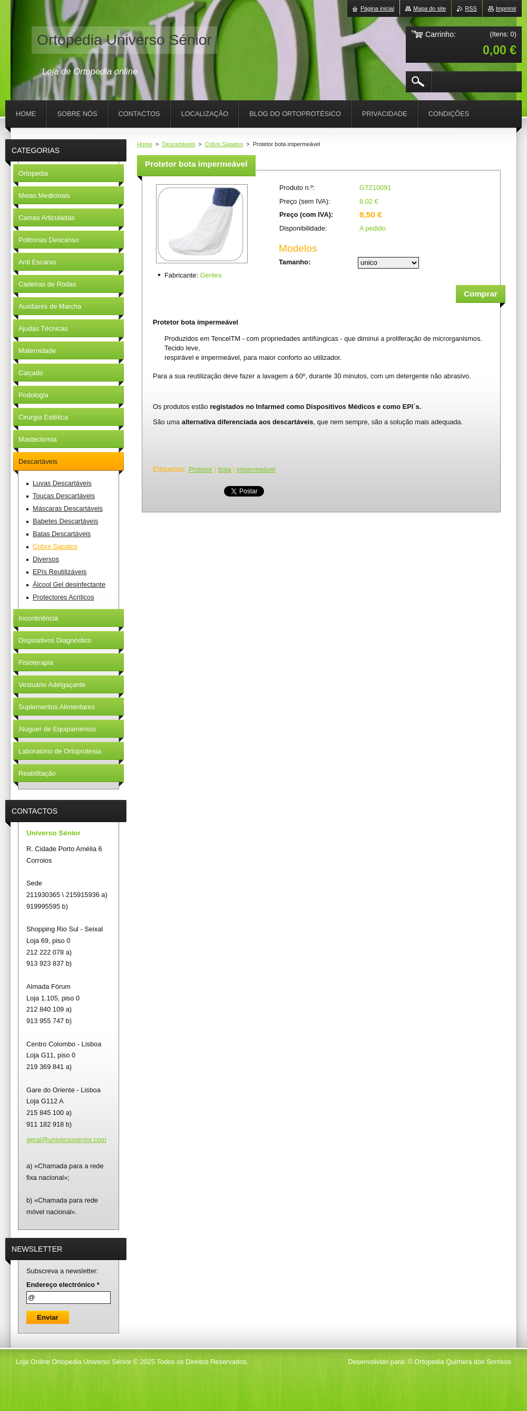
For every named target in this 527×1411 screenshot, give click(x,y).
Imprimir (506, 8)
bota (224, 469)
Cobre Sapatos (224, 144)
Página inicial (377, 8)
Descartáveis (178, 144)
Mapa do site (429, 8)
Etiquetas (168, 469)
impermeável (256, 469)
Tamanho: (294, 262)
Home (144, 144)
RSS (470, 8)
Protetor (201, 469)
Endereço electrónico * (63, 1285)
